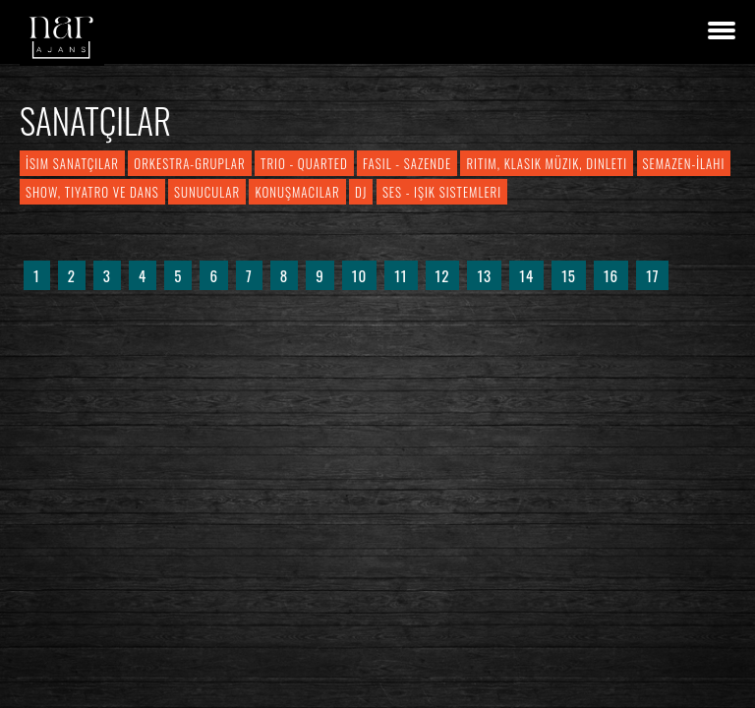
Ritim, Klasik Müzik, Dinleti (546, 163)
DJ (361, 192)
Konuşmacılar (297, 192)
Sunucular (207, 192)
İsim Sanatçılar (72, 163)
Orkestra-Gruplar (189, 163)
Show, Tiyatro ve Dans (92, 192)
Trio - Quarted (304, 163)
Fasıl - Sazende (407, 163)
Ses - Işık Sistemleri (441, 192)
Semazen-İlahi (684, 163)
